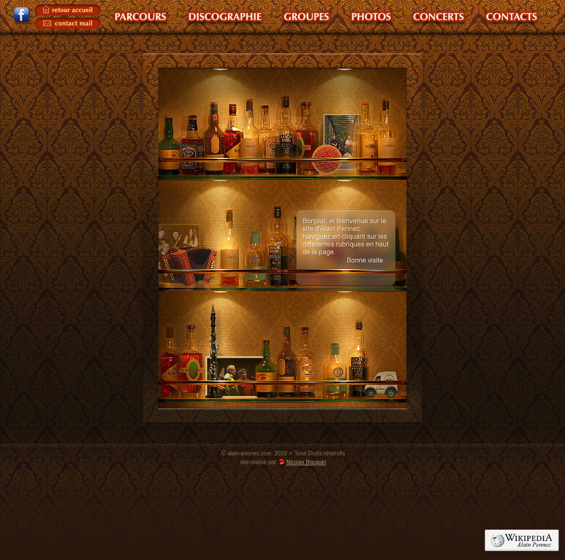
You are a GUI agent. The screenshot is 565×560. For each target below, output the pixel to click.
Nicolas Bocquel (306, 462)
